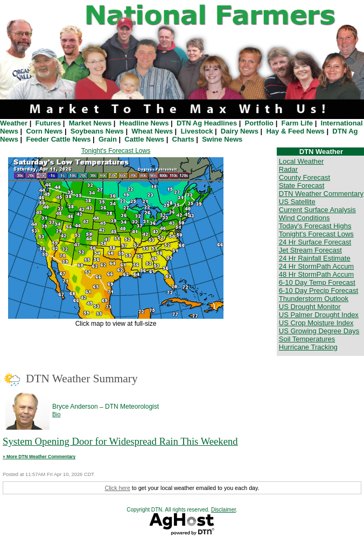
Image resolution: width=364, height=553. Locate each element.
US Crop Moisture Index (316, 323)
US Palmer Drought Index (319, 315)
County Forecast (304, 177)
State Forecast (302, 185)
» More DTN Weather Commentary (39, 456)
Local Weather (301, 161)
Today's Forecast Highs (315, 226)
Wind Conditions (304, 218)
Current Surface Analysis (317, 210)
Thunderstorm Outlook (313, 299)
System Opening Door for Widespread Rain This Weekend (120, 441)
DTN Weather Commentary (321, 194)
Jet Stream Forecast (310, 250)
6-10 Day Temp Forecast (317, 282)
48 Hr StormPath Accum (316, 274)
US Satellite (297, 202)
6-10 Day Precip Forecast (318, 290)
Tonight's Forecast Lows (115, 151)
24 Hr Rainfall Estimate (315, 258)
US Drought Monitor (310, 307)
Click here (117, 488)
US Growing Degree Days (319, 331)
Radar (288, 169)
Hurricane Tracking (308, 347)
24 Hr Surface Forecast (315, 242)
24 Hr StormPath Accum (316, 266)
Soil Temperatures (307, 339)
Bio (56, 414)
